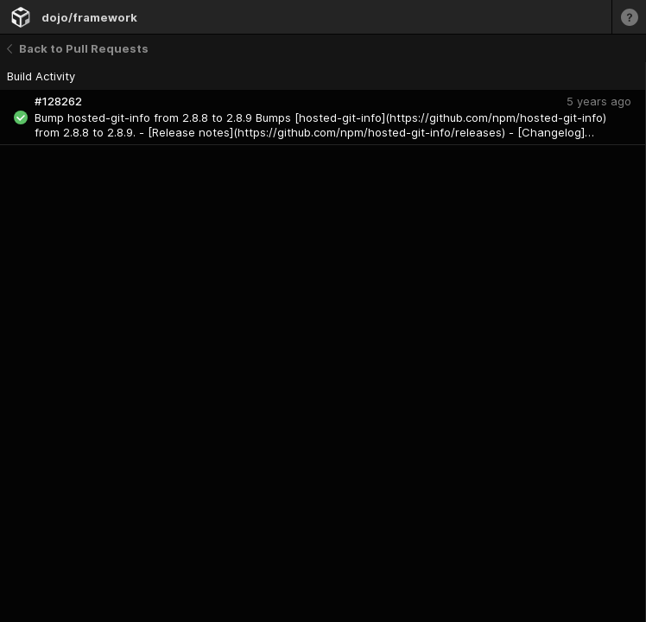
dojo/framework (89, 17)
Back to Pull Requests (78, 48)
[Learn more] (628, 17)
